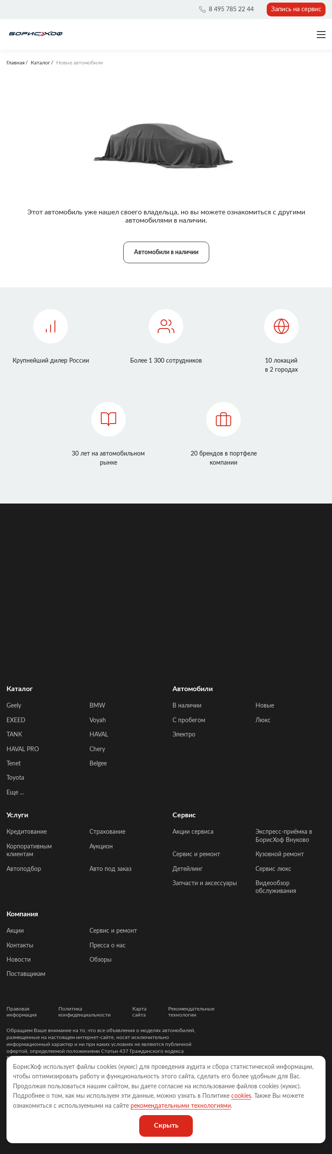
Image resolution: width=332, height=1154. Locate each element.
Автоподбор (23, 869)
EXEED (16, 720)
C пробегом (188, 720)
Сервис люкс (273, 869)
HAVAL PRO (22, 749)
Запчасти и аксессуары (204, 883)
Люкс (263, 720)
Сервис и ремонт (196, 854)
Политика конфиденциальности (84, 1011)
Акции (15, 931)
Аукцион (101, 847)
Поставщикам (25, 974)
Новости (18, 960)
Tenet (13, 764)
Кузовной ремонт (279, 854)
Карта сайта (139, 1011)
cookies (241, 1096)
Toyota (15, 778)
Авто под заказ (110, 869)
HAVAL (98, 735)
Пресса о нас (107, 946)
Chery (97, 749)
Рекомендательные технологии (191, 1011)
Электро (183, 735)
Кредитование (26, 832)
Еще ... (15, 793)
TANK (14, 735)
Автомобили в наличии (166, 252)
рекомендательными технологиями (181, 1106)
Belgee (98, 764)
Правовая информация (21, 1011)
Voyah (97, 720)
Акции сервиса (193, 832)
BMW (97, 706)
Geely (13, 706)
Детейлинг (187, 869)
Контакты (19, 946)
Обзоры (100, 960)
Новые (264, 706)
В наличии (186, 706)
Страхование (107, 832)
